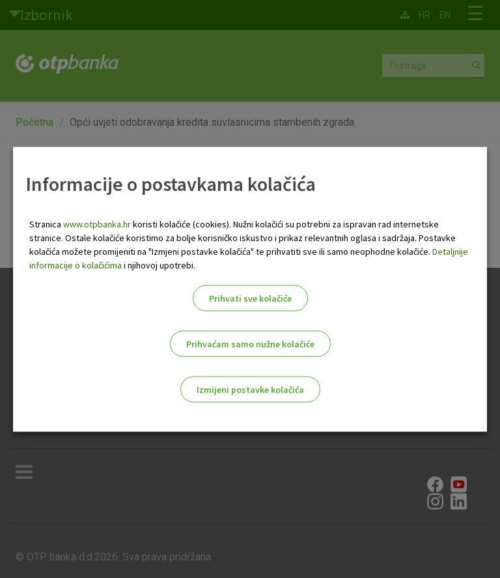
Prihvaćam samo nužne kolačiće (250, 343)
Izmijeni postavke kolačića (250, 389)
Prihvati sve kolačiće (250, 298)
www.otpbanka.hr (97, 223)
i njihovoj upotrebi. (158, 264)
